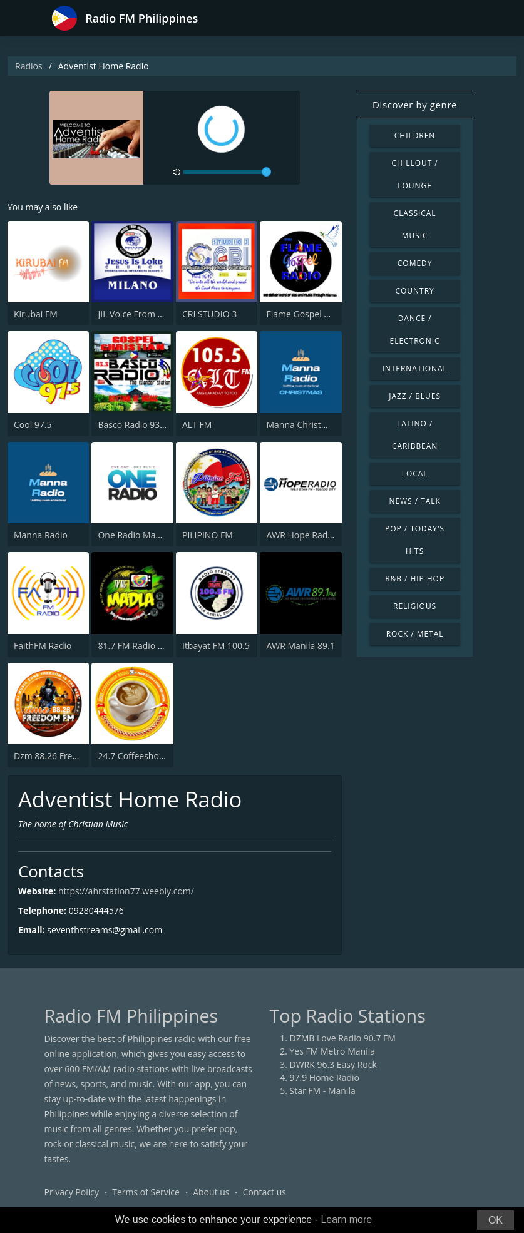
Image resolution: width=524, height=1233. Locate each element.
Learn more (346, 1219)
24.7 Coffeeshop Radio (144, 756)
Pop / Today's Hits (414, 539)
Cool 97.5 (33, 425)
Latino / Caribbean (415, 434)
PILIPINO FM (207, 535)
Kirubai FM (36, 314)
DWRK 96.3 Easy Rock (333, 1064)
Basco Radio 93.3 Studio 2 (150, 425)
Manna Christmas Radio (314, 425)
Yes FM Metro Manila (332, 1051)
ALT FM (197, 425)
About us (211, 1192)
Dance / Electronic (415, 329)
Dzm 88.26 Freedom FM (62, 756)
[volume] (227, 172)
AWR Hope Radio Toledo (315, 535)
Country (415, 290)
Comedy (415, 263)
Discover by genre (414, 104)
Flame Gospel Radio (306, 314)
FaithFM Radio (43, 646)
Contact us (264, 1192)
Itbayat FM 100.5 (216, 646)
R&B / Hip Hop (414, 578)
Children (415, 135)
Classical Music (415, 224)
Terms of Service (146, 1192)
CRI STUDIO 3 (209, 314)
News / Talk (414, 501)
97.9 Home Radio (324, 1077)
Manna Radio (41, 535)
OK (495, 1220)
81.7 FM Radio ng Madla (146, 646)
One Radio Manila (134, 535)
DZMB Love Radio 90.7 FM (343, 1038)
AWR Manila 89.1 (300, 646)
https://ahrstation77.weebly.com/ (126, 891)
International (414, 368)
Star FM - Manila (323, 1091)
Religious (414, 606)
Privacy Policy (71, 1192)
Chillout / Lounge (415, 174)
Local (415, 473)
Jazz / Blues (415, 396)
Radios (29, 66)
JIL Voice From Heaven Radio (155, 314)
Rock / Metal (415, 633)
